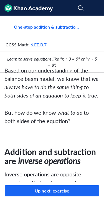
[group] (52, 99)
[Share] (93, 26)
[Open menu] (96, 8)
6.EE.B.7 (39, 44)
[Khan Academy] (26, 8)
